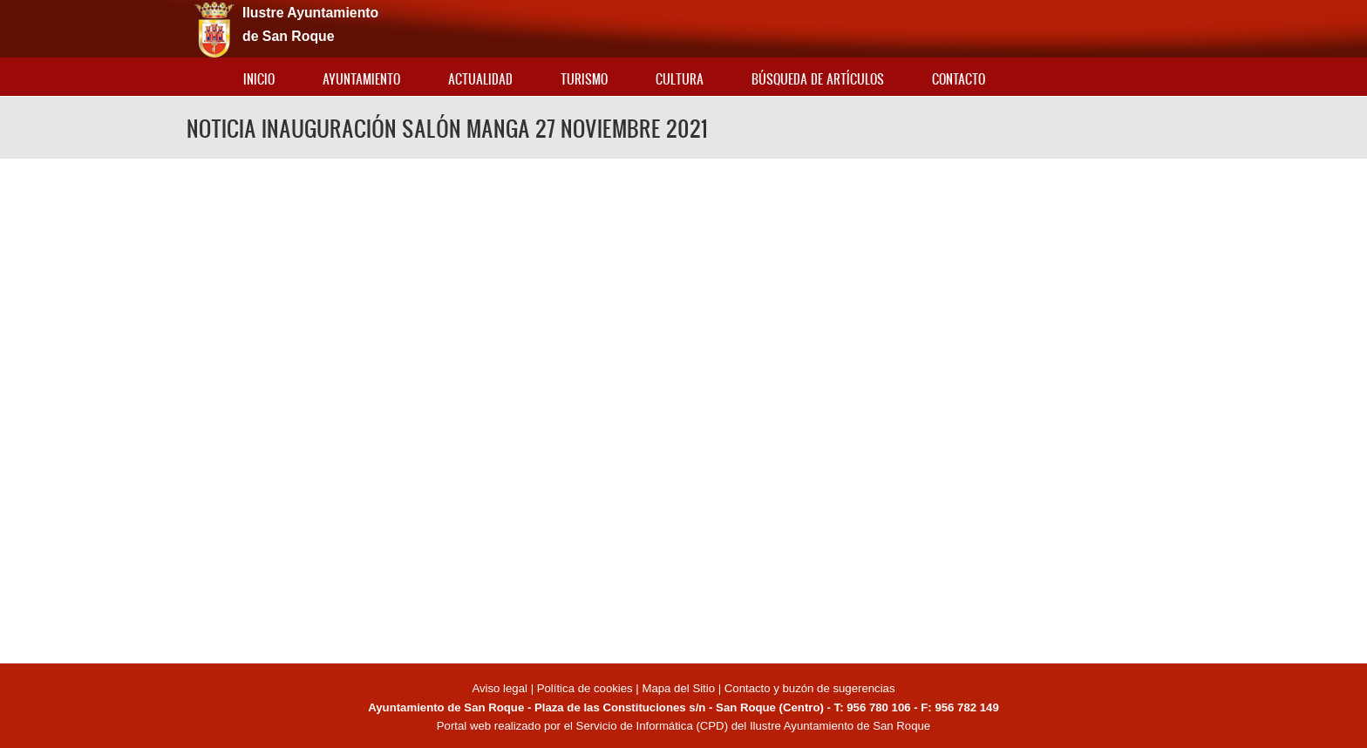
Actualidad (480, 79)
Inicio (259, 79)
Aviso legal (501, 688)
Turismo (584, 79)
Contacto (958, 79)
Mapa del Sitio (678, 688)
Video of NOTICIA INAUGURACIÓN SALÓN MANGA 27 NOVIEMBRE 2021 (683, 408)
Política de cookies (585, 688)
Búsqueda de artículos (818, 79)
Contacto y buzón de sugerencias (809, 688)
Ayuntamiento (361, 79)
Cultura (680, 79)
